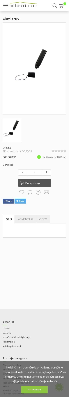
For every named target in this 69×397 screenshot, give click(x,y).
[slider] (59, 150)
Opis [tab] (9, 219)
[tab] (43, 219)
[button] (62, 5)
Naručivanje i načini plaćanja (16, 337)
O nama (6, 328)
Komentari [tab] (25, 219)
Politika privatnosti (12, 346)
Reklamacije (9, 341)
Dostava (7, 332)
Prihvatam (34, 389)
